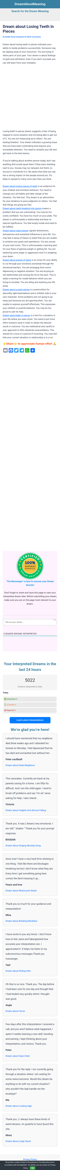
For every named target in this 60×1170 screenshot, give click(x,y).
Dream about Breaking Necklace (21, 921)
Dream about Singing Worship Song (23, 845)
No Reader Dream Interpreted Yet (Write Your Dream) (22, 37)
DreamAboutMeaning (30, 4)
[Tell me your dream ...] (29, 622)
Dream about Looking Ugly (19, 1106)
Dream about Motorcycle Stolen (21, 890)
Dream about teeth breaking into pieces (22, 208)
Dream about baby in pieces (16, 315)
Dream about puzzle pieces (16, 289)
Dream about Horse (15, 1011)
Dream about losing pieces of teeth (20, 186)
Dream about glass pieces (15, 230)
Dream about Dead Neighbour (20, 765)
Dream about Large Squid (18, 1141)
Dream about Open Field (18, 1056)
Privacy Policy (30, 1159)
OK (32, 1168)
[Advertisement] (30, 98)
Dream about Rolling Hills (18, 971)
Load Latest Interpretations (30, 720)
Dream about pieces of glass (17, 260)
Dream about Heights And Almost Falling (26, 810)
